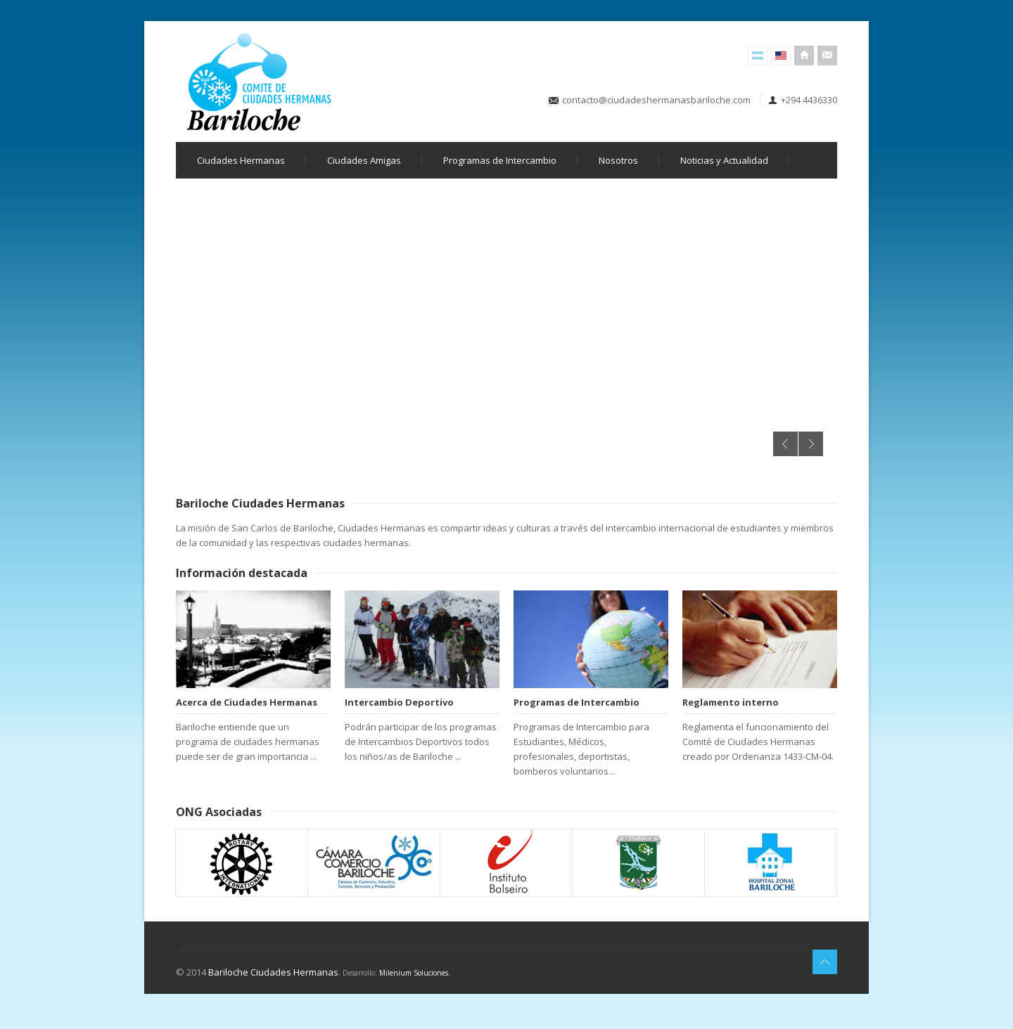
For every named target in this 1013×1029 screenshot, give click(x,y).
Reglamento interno (730, 702)
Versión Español (757, 55)
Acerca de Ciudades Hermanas (246, 702)
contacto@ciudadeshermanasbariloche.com (656, 99)
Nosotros (618, 160)
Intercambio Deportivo (399, 702)
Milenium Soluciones (413, 973)
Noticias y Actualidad (724, 160)
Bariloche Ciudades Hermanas (273, 972)
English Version (781, 55)
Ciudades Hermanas (241, 160)
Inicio (804, 55)
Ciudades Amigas (364, 160)
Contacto (827, 55)
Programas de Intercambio (499, 160)
